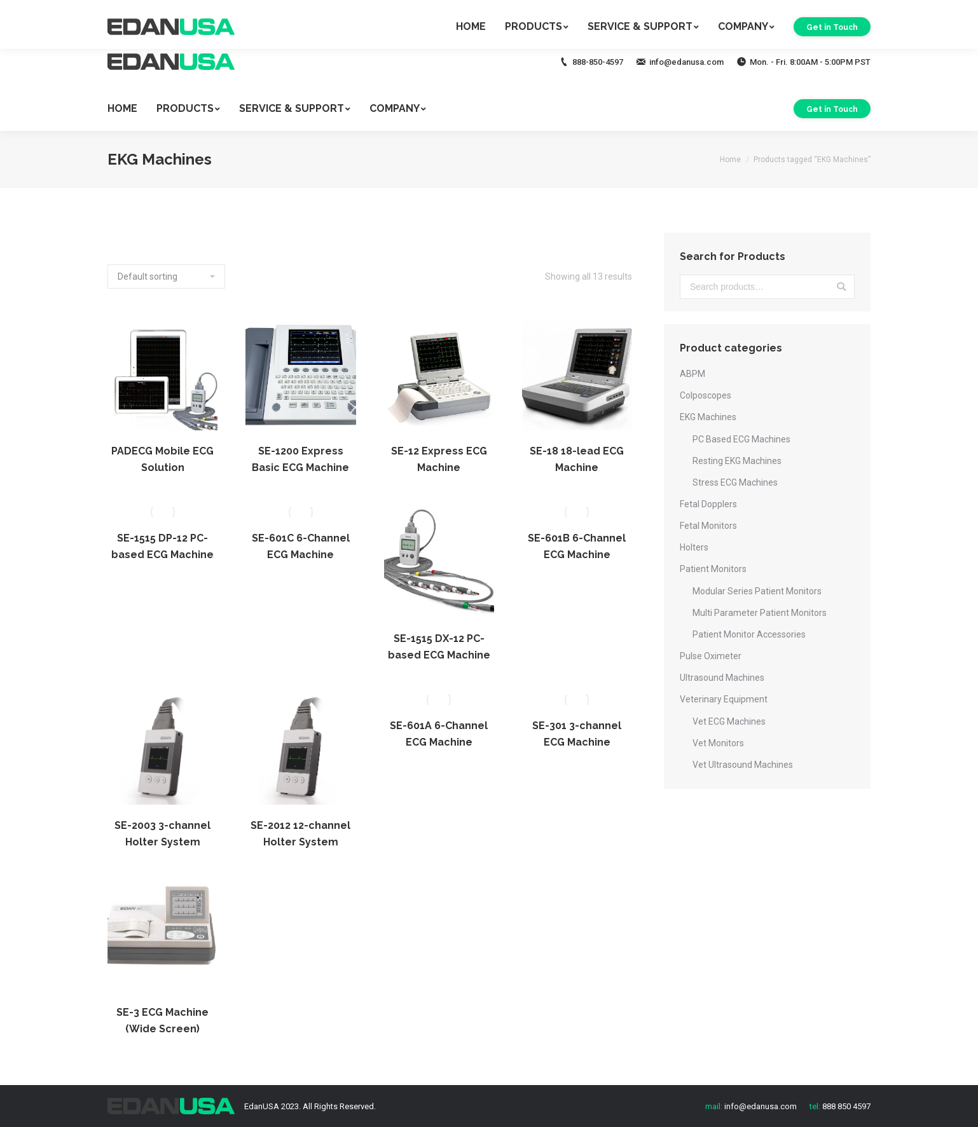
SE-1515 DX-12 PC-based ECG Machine (439, 646)
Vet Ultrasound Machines (742, 765)
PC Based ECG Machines (741, 439)
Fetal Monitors (708, 526)
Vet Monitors (718, 743)
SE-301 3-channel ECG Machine (576, 734)
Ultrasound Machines (722, 678)
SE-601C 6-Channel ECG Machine (301, 546)
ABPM (692, 374)
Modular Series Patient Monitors (757, 591)
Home (730, 159)
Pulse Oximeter (710, 656)
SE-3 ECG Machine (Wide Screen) (162, 1020)
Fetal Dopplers (708, 504)
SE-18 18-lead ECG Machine (577, 459)
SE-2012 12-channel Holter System (300, 833)
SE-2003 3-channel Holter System (162, 833)
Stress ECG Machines (735, 482)
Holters (694, 547)
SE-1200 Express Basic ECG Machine (300, 459)
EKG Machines (708, 417)
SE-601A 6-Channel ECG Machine (439, 734)
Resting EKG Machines (737, 461)
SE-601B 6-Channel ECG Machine (577, 546)
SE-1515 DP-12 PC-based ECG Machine (162, 546)
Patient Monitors (713, 569)
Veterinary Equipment (724, 699)
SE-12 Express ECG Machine (439, 459)
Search (841, 287)
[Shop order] (166, 276)
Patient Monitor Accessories (749, 634)
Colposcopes (705, 395)
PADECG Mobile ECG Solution (162, 459)
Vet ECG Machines (729, 721)
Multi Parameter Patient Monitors (759, 613)
